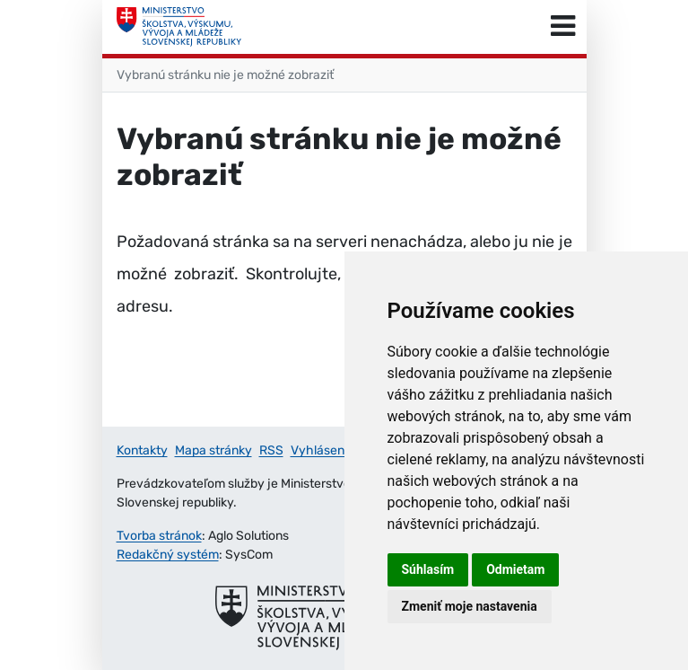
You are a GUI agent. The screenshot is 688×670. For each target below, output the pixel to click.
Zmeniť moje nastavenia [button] (469, 606)
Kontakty (142, 450)
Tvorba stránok (159, 535)
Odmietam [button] (515, 569)
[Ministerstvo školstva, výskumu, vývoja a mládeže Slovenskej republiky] (179, 27)
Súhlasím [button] (428, 569)
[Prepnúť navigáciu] (563, 26)
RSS (271, 450)
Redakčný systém (168, 554)
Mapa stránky (213, 450)
